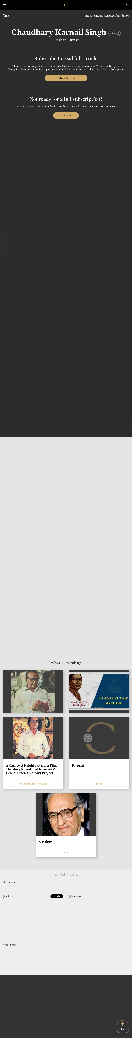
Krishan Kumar (64, 40)
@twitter (8, 896)
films (6, 15)
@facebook (75, 896)
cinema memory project (33, 784)
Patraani (78, 765)
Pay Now (66, 115)
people (66, 852)
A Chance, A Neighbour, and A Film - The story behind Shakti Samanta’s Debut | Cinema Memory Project (32, 769)
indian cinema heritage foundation (107, 15)
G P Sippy (46, 841)
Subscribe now (66, 78)
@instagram (9, 882)
